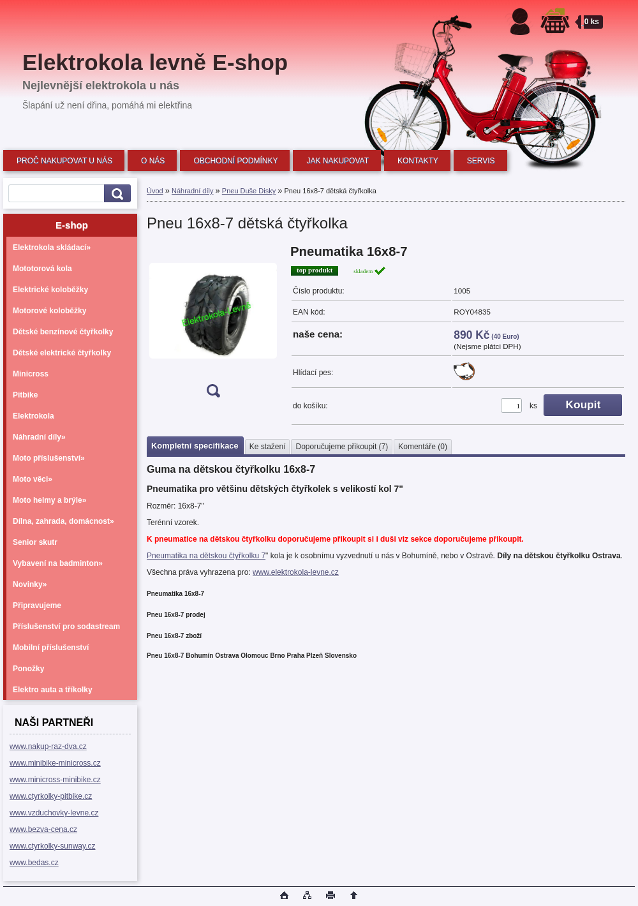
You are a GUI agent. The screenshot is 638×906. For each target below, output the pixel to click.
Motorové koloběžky (49, 310)
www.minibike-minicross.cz (55, 763)
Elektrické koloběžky (50, 289)
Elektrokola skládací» (52, 247)
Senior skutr (35, 542)
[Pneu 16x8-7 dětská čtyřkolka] (213, 325)
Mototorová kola (42, 268)
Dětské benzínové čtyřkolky (63, 331)
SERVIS (481, 160)
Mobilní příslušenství (51, 647)
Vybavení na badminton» (58, 563)
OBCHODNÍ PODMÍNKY (235, 160)
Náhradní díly (192, 191)
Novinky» (30, 584)
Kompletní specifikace (195, 445)
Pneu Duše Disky (249, 191)
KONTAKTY (417, 160)
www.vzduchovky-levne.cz (54, 812)
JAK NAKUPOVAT (337, 160)
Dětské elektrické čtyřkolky (62, 352)
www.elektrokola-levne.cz (296, 572)
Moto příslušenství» (49, 458)
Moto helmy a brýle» (49, 500)
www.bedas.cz (34, 862)
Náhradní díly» (39, 437)
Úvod (155, 191)
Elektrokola (33, 416)
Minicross (30, 373)
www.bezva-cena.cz (43, 829)
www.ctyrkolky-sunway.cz (52, 846)
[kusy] (511, 405)
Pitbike (25, 394)
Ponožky (28, 668)
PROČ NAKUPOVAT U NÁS (64, 160)
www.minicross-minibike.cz (55, 779)
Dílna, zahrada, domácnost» (63, 521)
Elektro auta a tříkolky (53, 689)
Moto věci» (32, 479)
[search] (115, 193)
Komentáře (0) (422, 446)
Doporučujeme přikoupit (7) (341, 446)
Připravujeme (37, 605)
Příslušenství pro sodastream (66, 626)
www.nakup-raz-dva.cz (48, 746)
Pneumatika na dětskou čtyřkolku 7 (206, 555)
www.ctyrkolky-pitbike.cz (51, 796)
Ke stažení (267, 446)
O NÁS (153, 160)
